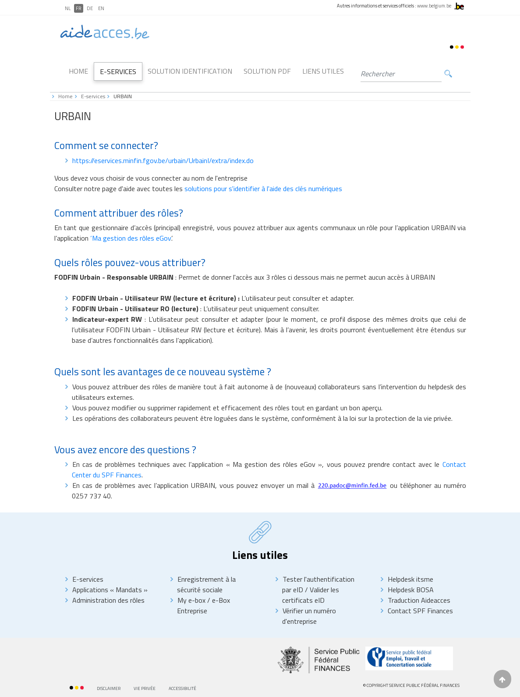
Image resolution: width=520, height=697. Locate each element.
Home (78, 71)
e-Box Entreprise (203, 605)
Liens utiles (323, 71)
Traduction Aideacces (419, 600)
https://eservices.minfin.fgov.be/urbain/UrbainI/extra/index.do (163, 160)
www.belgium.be (434, 5)
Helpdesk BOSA (411, 589)
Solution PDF (267, 71)
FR (78, 8)
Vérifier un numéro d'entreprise (309, 615)
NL (68, 8)
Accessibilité (182, 688)
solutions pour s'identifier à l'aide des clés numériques (263, 188)
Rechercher (448, 74)
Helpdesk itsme (410, 579)
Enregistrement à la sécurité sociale (206, 584)
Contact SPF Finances (420, 610)
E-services (93, 96)
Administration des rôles (108, 600)
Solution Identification (190, 71)
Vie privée (145, 688)
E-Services (118, 71)
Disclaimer (108, 688)
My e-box (191, 600)
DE (90, 8)
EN (101, 8)
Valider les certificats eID (310, 594)
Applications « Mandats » (110, 589)
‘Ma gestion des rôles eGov (130, 238)
